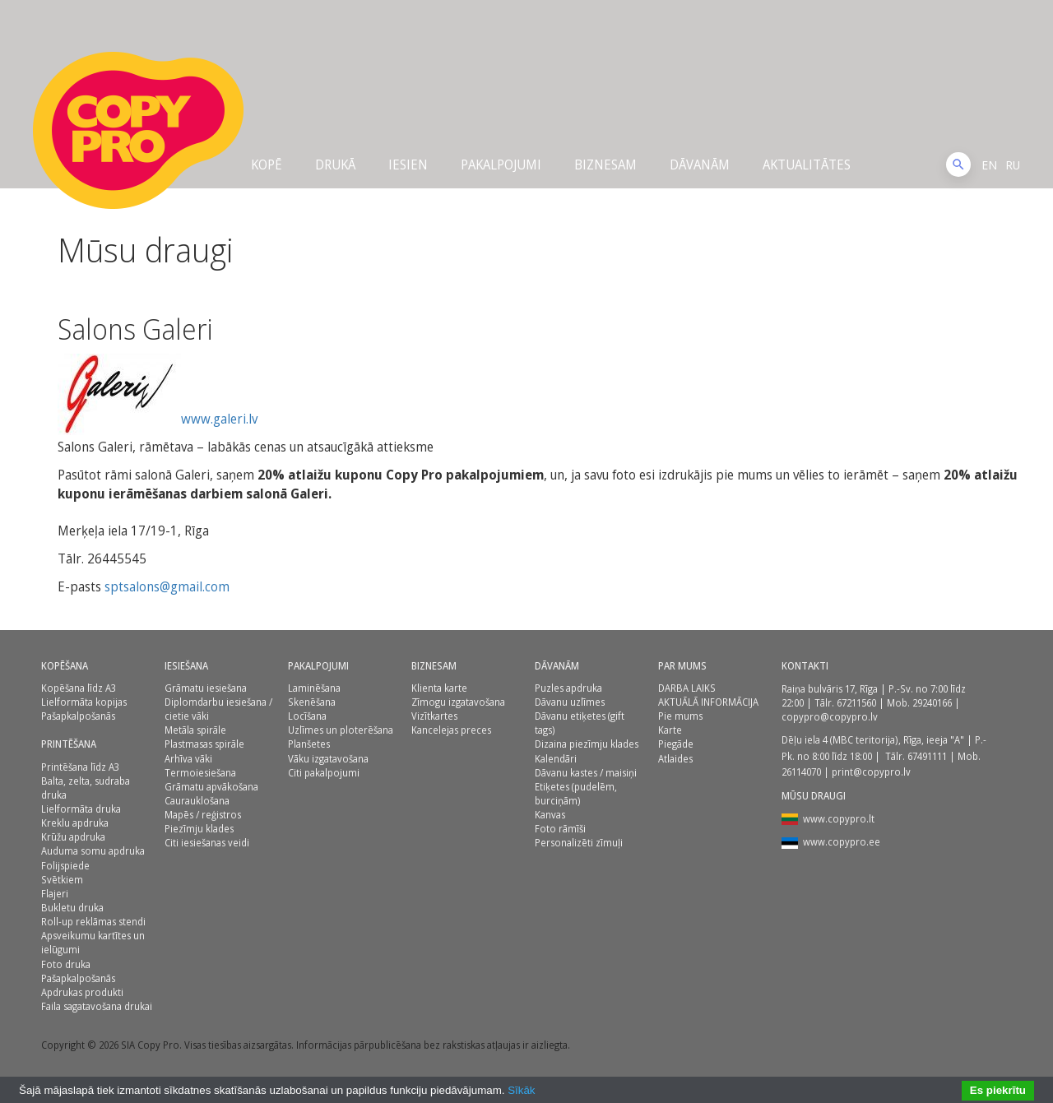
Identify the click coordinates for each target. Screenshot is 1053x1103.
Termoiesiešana (200, 773)
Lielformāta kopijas (84, 702)
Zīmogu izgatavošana (458, 702)
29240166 (932, 703)
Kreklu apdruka (75, 823)
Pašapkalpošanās (78, 716)
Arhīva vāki (188, 759)
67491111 (927, 756)
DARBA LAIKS (687, 688)
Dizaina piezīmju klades (586, 744)
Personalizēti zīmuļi (579, 843)
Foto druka (65, 964)
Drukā (335, 164)
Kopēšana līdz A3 (78, 688)
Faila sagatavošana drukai (96, 1006)
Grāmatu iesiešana (206, 688)
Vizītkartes (434, 716)
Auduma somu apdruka (93, 851)
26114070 (801, 772)
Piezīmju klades (199, 829)
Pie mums (680, 716)
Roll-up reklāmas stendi (93, 922)
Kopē (266, 164)
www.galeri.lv (219, 419)
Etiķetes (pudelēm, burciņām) (576, 794)
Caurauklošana (197, 801)
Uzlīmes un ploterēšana (340, 730)
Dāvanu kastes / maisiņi (586, 773)
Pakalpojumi (501, 164)
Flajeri (54, 894)
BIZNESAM (434, 666)
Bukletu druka (72, 908)
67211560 (856, 703)
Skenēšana (312, 702)
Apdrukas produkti (82, 992)
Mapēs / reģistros (203, 815)
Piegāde (675, 744)
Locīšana (307, 716)
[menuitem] (989, 164)
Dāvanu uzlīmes (570, 702)
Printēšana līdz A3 (80, 767)
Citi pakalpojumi (324, 773)
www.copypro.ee (841, 842)
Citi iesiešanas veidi (207, 843)
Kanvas (550, 815)
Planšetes (309, 744)
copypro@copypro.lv (830, 717)
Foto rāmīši (560, 829)
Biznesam (605, 164)
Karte (670, 730)
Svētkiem (62, 880)
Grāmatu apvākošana (211, 787)
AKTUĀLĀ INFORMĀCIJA (708, 702)
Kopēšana (64, 666)
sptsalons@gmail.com (168, 586)
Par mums (682, 666)
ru (1012, 164)
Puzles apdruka (568, 688)
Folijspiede (65, 866)
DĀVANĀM (700, 164)
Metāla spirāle (195, 730)
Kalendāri (556, 759)
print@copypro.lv (871, 772)
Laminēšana (314, 688)
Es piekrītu (998, 1090)
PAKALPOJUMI (318, 666)
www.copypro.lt (838, 819)
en (989, 164)
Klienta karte (439, 688)
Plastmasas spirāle (204, 744)
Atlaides (675, 759)
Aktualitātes (807, 164)
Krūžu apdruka (73, 837)
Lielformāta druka (81, 809)
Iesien (408, 164)
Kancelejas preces (451, 730)
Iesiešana (186, 666)
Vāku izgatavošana (328, 759)
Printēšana (68, 744)
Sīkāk (521, 1090)
